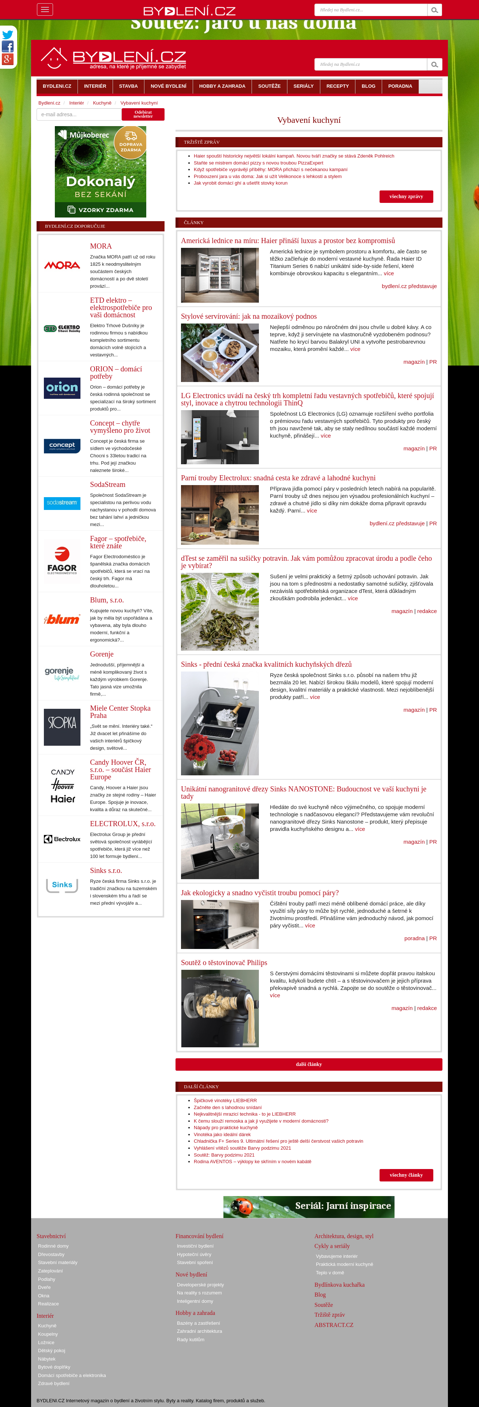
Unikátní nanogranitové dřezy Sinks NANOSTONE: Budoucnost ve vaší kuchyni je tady (303, 792)
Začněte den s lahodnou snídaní (228, 1107)
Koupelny (48, 1334)
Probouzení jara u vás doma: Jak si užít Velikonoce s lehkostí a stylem (268, 176)
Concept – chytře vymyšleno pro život (120, 426)
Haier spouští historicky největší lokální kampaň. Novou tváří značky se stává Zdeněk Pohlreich (294, 156)
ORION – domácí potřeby (116, 372)
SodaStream (107, 484)
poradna (414, 938)
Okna (43, 1295)
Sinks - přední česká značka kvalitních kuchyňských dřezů (266, 664)
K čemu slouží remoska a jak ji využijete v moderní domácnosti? (261, 1121)
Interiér (76, 103)
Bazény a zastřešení (198, 1323)
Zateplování (50, 1271)
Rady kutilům (190, 1339)
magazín (414, 362)
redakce (427, 611)
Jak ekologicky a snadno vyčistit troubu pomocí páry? (260, 893)
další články (309, 1064)
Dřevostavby (51, 1254)
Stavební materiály (58, 1262)
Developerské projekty (200, 1284)
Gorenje (101, 654)
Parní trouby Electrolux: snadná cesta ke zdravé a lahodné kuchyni (278, 478)
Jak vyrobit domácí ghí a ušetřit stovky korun (241, 183)
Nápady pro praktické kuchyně (226, 1127)
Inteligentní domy (195, 1301)
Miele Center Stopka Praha (120, 711)
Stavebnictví (51, 1236)
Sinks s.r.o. (106, 870)
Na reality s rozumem (199, 1293)
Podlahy (46, 1279)
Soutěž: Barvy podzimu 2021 (224, 1155)
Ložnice (46, 1342)
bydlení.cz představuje (409, 286)
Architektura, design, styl (344, 1236)
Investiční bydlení (195, 1246)
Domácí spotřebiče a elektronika (72, 1375)
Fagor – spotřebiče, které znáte (118, 542)
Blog (320, 1294)
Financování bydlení (199, 1236)
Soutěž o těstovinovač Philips (224, 962)
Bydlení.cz (49, 103)
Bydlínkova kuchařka (339, 1285)
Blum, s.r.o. (107, 600)
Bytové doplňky (54, 1367)
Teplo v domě (330, 1272)
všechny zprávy (406, 196)
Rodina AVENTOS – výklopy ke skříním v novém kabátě (253, 1161)
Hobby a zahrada (195, 1313)
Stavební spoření (195, 1262)
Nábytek (47, 1359)
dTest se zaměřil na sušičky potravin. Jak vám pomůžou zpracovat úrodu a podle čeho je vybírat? (306, 562)
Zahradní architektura (199, 1331)
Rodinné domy (53, 1246)
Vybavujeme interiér (337, 1256)
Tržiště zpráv (202, 142)
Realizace (48, 1303)
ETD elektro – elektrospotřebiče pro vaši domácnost (121, 307)
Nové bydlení (191, 1274)
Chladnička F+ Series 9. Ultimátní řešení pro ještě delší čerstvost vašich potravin (278, 1141)
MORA (101, 246)
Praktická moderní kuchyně (344, 1264)
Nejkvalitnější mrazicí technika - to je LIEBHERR (245, 1114)
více (389, 273)
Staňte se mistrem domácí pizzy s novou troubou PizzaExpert (258, 163)
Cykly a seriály (332, 1246)
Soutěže (323, 1305)
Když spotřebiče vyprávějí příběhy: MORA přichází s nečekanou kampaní (271, 169)
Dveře (44, 1287)
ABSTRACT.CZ (334, 1325)
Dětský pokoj (51, 1350)
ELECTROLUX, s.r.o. (122, 824)
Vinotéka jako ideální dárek (222, 1134)
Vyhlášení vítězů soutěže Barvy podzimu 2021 (242, 1148)
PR (433, 362)
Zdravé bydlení (53, 1383)
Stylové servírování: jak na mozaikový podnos (249, 316)
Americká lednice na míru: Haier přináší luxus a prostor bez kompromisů (288, 241)
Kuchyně (102, 103)
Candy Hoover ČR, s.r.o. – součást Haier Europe (120, 769)
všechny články (406, 1175)
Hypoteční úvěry (194, 1254)
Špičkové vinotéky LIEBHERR (225, 1100)
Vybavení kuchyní (139, 103)
